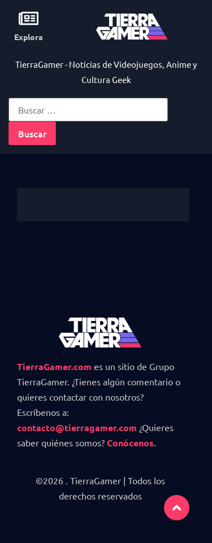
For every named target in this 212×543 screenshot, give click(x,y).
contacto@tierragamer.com (77, 427)
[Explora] (28, 18)
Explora (28, 37)
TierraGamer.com (54, 366)
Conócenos (130, 443)
